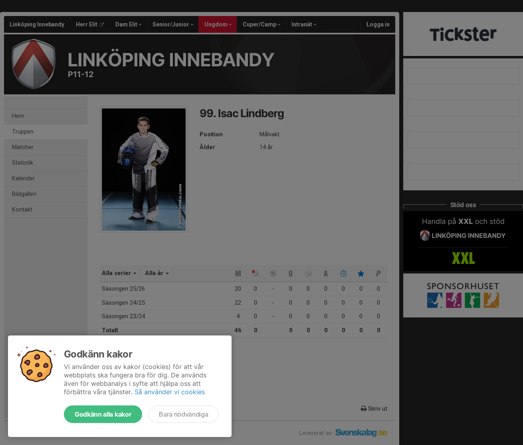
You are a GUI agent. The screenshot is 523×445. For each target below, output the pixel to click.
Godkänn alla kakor (103, 414)
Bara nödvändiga (183, 414)
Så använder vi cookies (170, 392)
